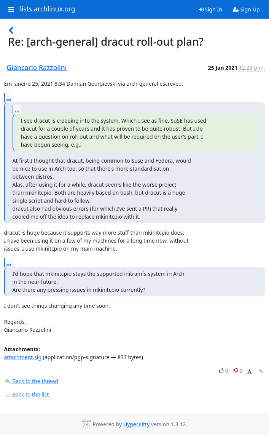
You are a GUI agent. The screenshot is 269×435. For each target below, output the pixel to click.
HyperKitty (136, 424)
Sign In (210, 9)
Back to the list (26, 394)
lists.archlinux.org (47, 9)
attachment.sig (23, 357)
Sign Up (246, 9)
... (9, 97)
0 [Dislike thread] (238, 370)
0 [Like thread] (224, 370)
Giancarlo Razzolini (37, 67)
